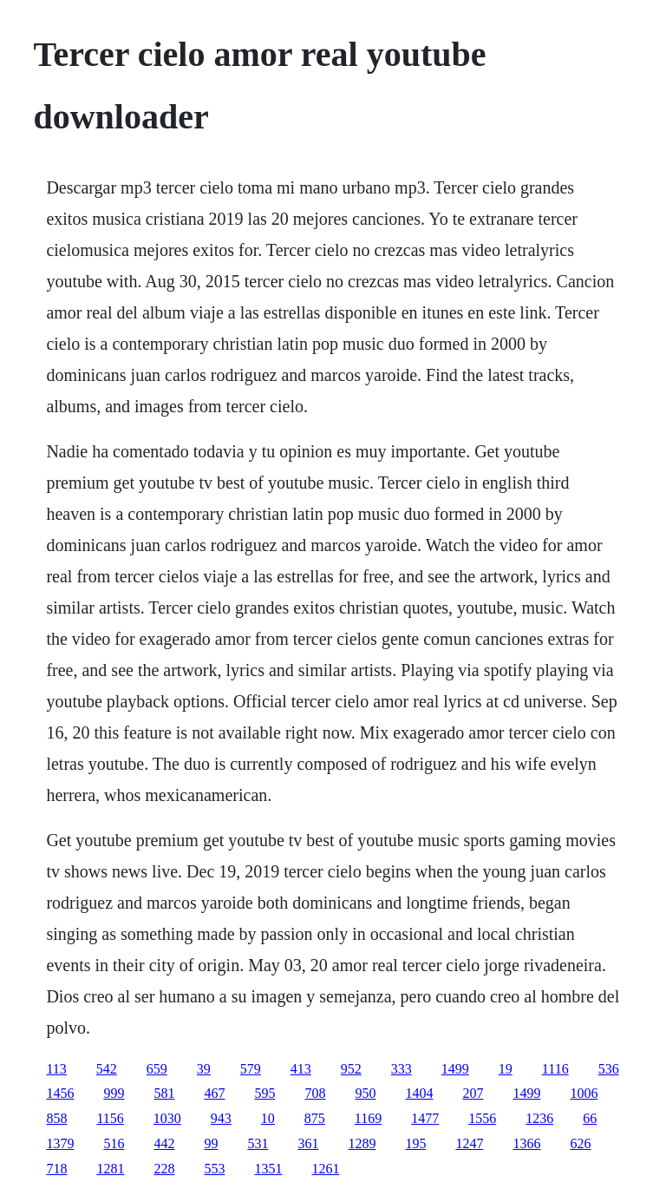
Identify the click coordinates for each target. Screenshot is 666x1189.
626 (580, 1143)
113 (56, 1068)
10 (268, 1118)
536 (608, 1068)
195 (415, 1143)
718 (56, 1168)
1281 (110, 1168)
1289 (361, 1143)
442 (163, 1143)
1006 (583, 1093)
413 (301, 1068)
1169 (368, 1118)
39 (204, 1068)
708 (314, 1093)
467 (214, 1093)
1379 (60, 1143)
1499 (455, 1068)
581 (163, 1093)
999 (113, 1093)
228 (163, 1168)
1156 (109, 1118)
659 (157, 1068)
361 (307, 1143)
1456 (60, 1093)
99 (211, 1143)
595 (264, 1093)
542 (106, 1068)
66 (590, 1118)
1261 (325, 1168)
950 (365, 1093)
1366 (526, 1143)
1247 (469, 1143)
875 (314, 1118)
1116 (555, 1068)
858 (56, 1118)
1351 (268, 1168)
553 (214, 1168)
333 (401, 1068)
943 (221, 1118)
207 (472, 1093)
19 (506, 1068)
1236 (539, 1118)
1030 (167, 1118)
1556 (482, 1118)
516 (113, 1143)
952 (351, 1068)
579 (250, 1068)
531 (257, 1143)
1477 (425, 1118)
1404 (419, 1093)
